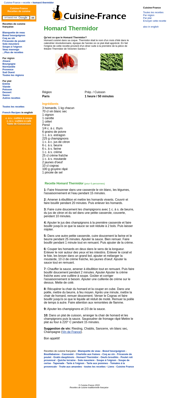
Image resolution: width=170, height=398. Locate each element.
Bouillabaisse (52, 354)
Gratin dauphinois (63, 357)
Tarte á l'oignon (75, 363)
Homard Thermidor (87, 357)
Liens (111, 366)
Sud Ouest (8, 72)
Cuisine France (125, 366)
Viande (6, 86)
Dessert (6, 92)
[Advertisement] (88, 79)
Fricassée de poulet (13, 41)
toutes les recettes (95, 366)
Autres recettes (11, 98)
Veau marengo (10, 49)
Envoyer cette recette (154, 20)
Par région (148, 15)
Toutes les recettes (13, 106)
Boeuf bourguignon (13, 35)
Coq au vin (8, 38)
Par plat (147, 18)
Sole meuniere (10, 43)
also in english (151, 26)
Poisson (7, 89)
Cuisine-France (12, 2)
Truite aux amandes (70, 366)
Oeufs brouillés (109, 357)
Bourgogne (8, 63)
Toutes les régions (13, 75)
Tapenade (58, 363)
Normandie (8, 66)
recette (26, 2)
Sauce (6, 95)
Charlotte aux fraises (88, 354)
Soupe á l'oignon (12, 46)
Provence (8, 69)
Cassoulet (67, 354)
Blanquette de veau (13, 32)
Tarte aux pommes (97, 363)
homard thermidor (43, 2)
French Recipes (11, 112)
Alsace (6, 61)
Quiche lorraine (66, 360)
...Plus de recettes (12, 52)
